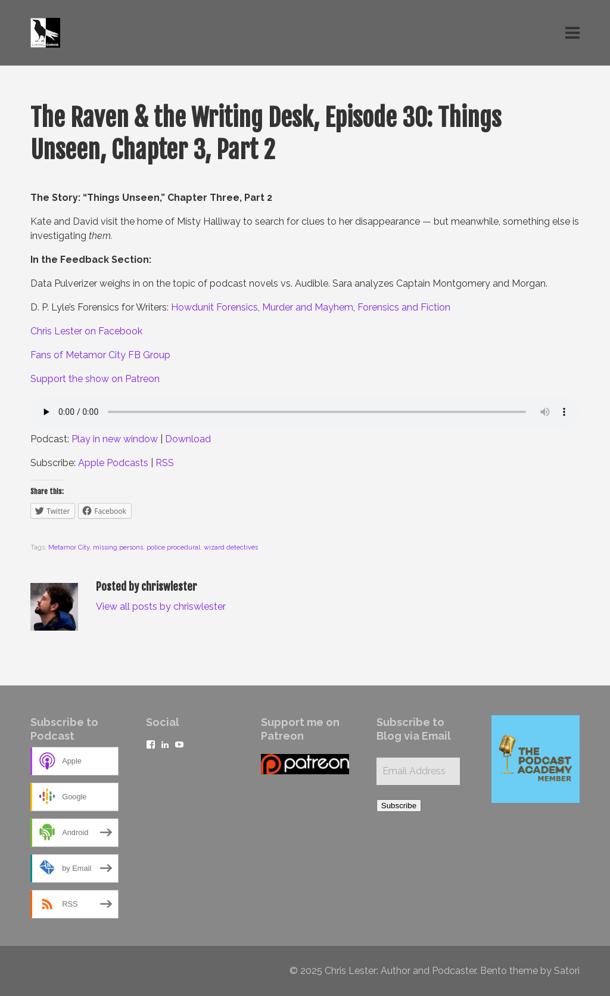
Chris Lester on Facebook (86, 331)
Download (188, 439)
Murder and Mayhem (307, 307)
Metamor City (68, 547)
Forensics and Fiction (403, 307)
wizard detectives (231, 547)
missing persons (118, 547)
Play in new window (114, 439)
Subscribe (398, 805)
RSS (164, 462)
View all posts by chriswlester (161, 606)
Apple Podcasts (113, 462)
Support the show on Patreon (95, 378)
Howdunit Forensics (214, 307)
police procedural (173, 547)
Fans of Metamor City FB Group (100, 355)
